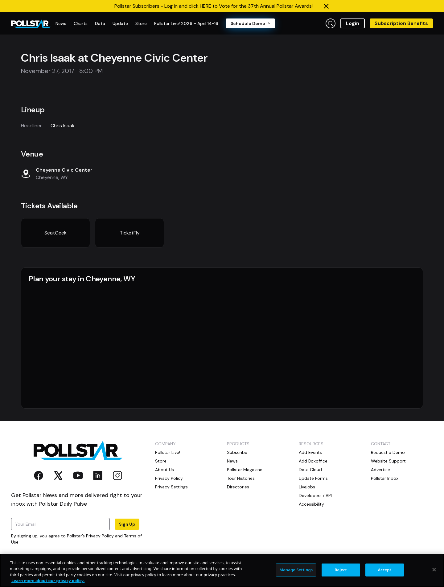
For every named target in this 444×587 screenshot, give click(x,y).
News (232, 461)
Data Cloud (310, 469)
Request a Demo (388, 452)
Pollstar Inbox (384, 478)
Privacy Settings (171, 487)
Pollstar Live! (167, 452)
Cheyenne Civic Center (64, 170)
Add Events (310, 452)
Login (352, 23)
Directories (238, 487)
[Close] (434, 569)
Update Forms (313, 478)
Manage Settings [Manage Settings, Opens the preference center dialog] (296, 570)
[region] (222, 570)
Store (160, 461)
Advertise (380, 469)
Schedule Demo (250, 23)
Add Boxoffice (313, 461)
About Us (164, 469)
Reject (341, 570)
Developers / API (315, 495)
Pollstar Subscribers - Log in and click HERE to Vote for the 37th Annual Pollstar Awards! (213, 6)
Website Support (388, 461)
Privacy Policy (100, 536)
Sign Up (127, 524)
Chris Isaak (63, 125)
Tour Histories (241, 478)
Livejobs (307, 487)
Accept (384, 570)
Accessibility (311, 504)
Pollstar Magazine (244, 469)
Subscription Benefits (401, 23)
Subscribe (237, 452)
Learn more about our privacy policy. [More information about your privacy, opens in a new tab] (47, 580)
